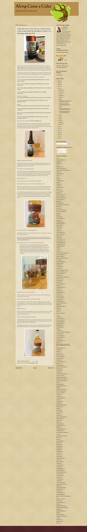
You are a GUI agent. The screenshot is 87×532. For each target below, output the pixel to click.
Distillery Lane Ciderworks (61, 258)
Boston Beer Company (60, 211)
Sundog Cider (59, 451)
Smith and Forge (59, 423)
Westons (58, 504)
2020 (59, 88)
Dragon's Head (59, 263)
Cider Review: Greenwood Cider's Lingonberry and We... (65, 104)
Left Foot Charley (59, 335)
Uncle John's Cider (60, 482)
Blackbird (58, 201)
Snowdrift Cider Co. (60, 425)
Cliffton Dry (58, 237)
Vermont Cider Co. (60, 489)
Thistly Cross (58, 466)
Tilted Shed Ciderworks (60, 472)
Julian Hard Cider (59, 323)
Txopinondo (58, 480)
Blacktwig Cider (59, 203)
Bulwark (58, 215)
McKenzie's (58, 349)
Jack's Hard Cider (59, 318)
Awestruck (58, 184)
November (61, 91)
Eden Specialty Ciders (60, 271)
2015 (59, 134)
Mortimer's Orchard (60, 356)
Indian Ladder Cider (60, 313)
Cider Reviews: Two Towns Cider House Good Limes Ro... (65, 101)
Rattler (57, 387)
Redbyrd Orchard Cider (60, 389)
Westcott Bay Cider (60, 502)
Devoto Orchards (59, 256)
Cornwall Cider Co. (60, 244)
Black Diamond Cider (60, 197)
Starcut (57, 439)
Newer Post (19, 368)
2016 (59, 132)
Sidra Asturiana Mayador (61, 416)
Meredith (65, 27)
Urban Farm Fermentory (61, 484)
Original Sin (58, 372)
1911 (57, 158)
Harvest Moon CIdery (60, 306)
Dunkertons (58, 265)
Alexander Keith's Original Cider (62, 170)
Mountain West (59, 358)
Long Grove (58, 339)
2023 (59, 82)
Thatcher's (58, 463)
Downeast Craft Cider (60, 261)
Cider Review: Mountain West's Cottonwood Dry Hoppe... (65, 109)
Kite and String (59, 327)
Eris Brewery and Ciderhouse (62, 277)
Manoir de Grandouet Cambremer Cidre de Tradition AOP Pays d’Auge (63, 345)
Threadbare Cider (59, 468)
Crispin (57, 249)
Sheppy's (58, 413)
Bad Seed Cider (59, 187)
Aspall (57, 182)
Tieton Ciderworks (59, 470)
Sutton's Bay (58, 456)
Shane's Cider (59, 411)
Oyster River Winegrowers (61, 373)
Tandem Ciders (59, 461)
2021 (59, 86)
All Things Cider (59, 75)
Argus (57, 177)
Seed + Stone (59, 406)
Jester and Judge (59, 320)
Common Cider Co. (60, 240)
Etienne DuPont (59, 278)
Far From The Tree (60, 283)
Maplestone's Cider (60, 348)
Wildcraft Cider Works (60, 510)
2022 (59, 84)
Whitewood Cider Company (61, 507)
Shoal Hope (58, 415)
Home (35, 368)
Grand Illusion (59, 299)
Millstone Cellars (59, 354)
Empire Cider (59, 275)
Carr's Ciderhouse (59, 218)
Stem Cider (58, 442)
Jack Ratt (58, 316)
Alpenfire (58, 172)
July (60, 99)
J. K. (57, 314)
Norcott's (58, 363)
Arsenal (57, 178)
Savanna (58, 399)
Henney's (58, 309)
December (61, 90)
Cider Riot (58, 228)
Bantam (57, 189)
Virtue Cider (58, 491)
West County (58, 500)
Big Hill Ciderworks (60, 196)
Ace (57, 165)
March (60, 120)
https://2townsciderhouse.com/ (35, 120)
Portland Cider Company (61, 379)
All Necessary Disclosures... (61, 67)
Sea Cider (58, 403)
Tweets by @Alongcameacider (62, 52)
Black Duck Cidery (60, 199)
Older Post (51, 368)
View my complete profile (61, 45)
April (60, 118)
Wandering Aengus (60, 494)
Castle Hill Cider (59, 221)
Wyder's (58, 523)
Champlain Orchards (60, 223)
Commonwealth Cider (60, 242)
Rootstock (58, 394)
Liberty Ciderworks (60, 337)
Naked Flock (58, 360)
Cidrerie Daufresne (60, 232)
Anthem (57, 175)
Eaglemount (58, 268)
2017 (59, 130)
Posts (58, 149)
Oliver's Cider (59, 368)
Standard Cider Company (61, 435)
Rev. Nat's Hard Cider (60, 391)
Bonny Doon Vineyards (60, 209)
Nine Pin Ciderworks (60, 361)
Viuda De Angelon (59, 492)
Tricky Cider (58, 477)
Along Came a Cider (33, 6)
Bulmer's (58, 213)
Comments (59, 151)
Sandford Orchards (60, 397)
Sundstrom (58, 453)
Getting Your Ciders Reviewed (62, 65)
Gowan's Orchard (59, 297)
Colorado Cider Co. (60, 239)
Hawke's (58, 308)
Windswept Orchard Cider (61, 516)
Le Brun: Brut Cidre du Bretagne (62, 332)
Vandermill (58, 485)
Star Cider (58, 437)
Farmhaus (58, 285)
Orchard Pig (58, 370)
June (60, 114)
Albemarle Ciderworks (60, 168)
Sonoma (58, 427)
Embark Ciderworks (60, 273)
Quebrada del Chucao (60, 385)
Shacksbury (58, 410)
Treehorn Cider (59, 475)
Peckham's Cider (59, 375)
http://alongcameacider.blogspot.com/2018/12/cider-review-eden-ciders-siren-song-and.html (34, 97)
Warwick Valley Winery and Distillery (63, 496)
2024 (59, 80)
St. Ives (57, 434)
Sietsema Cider (59, 418)
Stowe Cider (58, 447)
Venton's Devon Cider (60, 487)
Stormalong (58, 446)
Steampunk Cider (59, 441)
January (60, 124)
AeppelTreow (59, 166)
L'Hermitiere (58, 330)
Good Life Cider (59, 296)
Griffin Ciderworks (59, 301)
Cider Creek (58, 227)
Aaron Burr (58, 163)
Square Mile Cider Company (61, 432)
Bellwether (58, 192)
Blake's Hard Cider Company (62, 204)
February (61, 122)
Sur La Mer (58, 454)
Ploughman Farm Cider (60, 377)
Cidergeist (58, 230)
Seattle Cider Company (60, 404)
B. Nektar (58, 185)
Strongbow (58, 449)
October (60, 93)
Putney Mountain (59, 384)
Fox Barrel (58, 294)
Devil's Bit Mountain (60, 254)
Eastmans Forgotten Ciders (61, 270)
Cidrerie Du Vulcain (60, 234)
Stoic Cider (58, 444)
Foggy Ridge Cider (60, 292)
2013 (59, 138)
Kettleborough (59, 325)
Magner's (58, 342)
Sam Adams (58, 396)
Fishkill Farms (59, 290)
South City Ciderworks (60, 428)
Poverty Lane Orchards (60, 380)
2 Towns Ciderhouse (24, 362)
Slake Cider (58, 420)
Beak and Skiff (59, 190)
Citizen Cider (58, 235)
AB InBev (58, 161)
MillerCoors (58, 353)
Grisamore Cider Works (61, 302)
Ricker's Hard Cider (60, 392)
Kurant (57, 328)
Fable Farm (58, 282)
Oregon (36, 362)
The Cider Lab (59, 465)
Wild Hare (58, 509)
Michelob (58, 351)
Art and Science (59, 180)
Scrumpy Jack (59, 401)
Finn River (58, 289)
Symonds (58, 460)
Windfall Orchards (59, 514)
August (60, 97)
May (60, 116)
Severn (57, 408)
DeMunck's (58, 251)
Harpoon (58, 304)
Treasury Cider (59, 473)
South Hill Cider (59, 430)
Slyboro (57, 422)
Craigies (58, 247)
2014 (59, 136)
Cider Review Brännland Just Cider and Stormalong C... (64, 112)
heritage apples (32, 362)
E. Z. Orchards (59, 266)
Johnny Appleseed (60, 321)
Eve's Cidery (58, 280)
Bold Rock (58, 208)
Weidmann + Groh (60, 498)
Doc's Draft (58, 259)
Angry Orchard (59, 173)
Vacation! (60, 106)
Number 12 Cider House (61, 366)
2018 (59, 128)
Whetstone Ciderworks (60, 505)
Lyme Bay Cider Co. (60, 340)
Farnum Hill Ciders (60, 287)
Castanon (58, 220)
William (57, 512)
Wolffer (57, 517)
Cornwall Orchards (60, 246)
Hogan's (58, 311)
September (61, 95)
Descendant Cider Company (61, 252)
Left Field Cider (59, 333)
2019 (59, 126)
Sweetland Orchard (60, 458)
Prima (57, 382)
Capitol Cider (58, 216)
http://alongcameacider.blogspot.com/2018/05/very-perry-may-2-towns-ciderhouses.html (33, 105)
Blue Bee (58, 206)
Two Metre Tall (59, 478)
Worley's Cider (59, 521)
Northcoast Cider (59, 365)
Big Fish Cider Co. (59, 194)
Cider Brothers (59, 225)
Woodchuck (58, 519)
